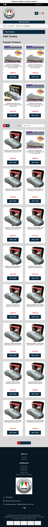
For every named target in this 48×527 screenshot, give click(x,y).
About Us (24, 457)
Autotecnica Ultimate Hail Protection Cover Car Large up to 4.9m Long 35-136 (35, 105)
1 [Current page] (18, 442)
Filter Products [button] (9, 32)
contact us (39, 4)
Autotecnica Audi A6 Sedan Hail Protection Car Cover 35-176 (13, 267)
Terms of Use (24, 466)
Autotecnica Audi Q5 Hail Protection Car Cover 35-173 (35, 267)
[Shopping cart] (43, 13)
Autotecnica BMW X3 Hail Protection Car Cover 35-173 (13, 382)
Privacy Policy (24, 468)
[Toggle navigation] (36, 13)
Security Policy (24, 472)
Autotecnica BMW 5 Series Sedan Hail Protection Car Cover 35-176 (12, 344)
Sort (19, 125)
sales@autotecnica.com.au (12, 501)
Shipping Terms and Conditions (24, 474)
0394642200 (9, 497)
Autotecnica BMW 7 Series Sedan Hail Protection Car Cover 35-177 (35, 344)
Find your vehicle (24, 22)
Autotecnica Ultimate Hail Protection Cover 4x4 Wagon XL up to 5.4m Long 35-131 (35, 152)
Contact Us (24, 459)
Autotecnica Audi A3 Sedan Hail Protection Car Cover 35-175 (35, 189)
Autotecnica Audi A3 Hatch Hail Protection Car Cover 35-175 (13, 189)
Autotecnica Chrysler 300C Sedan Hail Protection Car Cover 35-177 (12, 421)
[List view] (7, 125)
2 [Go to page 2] (21, 442)
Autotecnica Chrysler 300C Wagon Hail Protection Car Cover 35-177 (35, 421)
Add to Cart (12, 77)
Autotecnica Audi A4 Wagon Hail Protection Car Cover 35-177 (35, 228)
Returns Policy (24, 470)
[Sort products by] (34, 125)
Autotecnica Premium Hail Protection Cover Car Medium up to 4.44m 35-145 (13, 105)
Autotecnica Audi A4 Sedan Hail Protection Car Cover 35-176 (13, 228)
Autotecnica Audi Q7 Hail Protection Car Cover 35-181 (13, 305)
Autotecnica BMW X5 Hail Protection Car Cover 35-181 (35, 382)
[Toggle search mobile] (39, 13)
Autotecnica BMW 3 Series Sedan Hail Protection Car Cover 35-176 (35, 305)
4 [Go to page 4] (26, 442)
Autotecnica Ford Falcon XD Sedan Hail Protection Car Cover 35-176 (13, 151)
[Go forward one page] (29, 442)
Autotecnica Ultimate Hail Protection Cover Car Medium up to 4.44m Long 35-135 (13, 66)
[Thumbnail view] (4, 125)
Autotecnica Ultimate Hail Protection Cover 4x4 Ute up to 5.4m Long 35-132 (35, 66)
